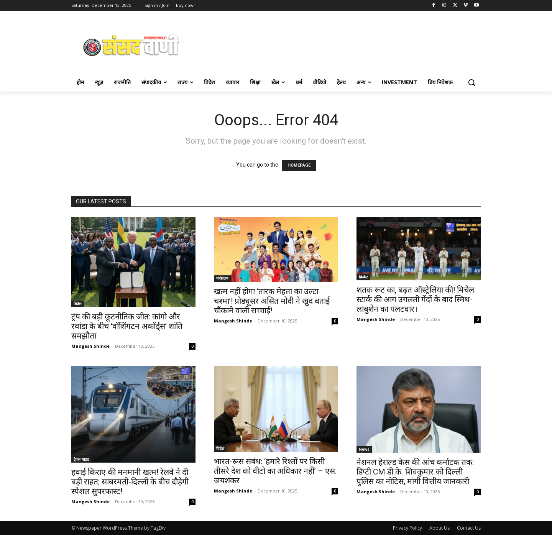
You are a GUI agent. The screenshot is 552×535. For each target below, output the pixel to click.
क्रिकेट (363, 277)
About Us (439, 528)
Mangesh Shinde (90, 346)
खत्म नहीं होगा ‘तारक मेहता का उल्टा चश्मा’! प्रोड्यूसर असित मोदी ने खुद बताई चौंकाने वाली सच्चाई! (272, 301)
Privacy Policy (407, 528)
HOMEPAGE (299, 165)
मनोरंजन (222, 278)
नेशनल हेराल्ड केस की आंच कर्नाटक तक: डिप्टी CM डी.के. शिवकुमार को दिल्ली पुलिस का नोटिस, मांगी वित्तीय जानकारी (415, 472)
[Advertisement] (337, 44)
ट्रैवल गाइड (81, 459)
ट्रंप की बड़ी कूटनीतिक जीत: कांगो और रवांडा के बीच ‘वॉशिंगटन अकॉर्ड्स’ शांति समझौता (126, 326)
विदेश (78, 303)
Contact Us (469, 528)
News (364, 449)
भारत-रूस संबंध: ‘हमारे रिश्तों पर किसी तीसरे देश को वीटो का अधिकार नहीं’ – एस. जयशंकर (275, 471)
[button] (471, 82)
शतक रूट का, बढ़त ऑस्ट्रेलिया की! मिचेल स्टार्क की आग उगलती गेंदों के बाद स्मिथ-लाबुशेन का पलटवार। (415, 299)
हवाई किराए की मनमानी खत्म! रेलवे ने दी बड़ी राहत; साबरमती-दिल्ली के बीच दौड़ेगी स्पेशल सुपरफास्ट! (130, 482)
